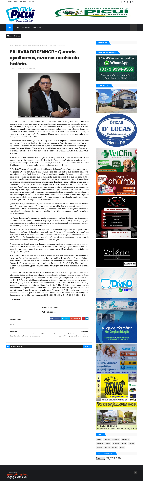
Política (107, 447)
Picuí (17, 27)
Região (114, 447)
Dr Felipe (26, 27)
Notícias (37, 27)
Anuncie (31, 2)
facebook (87, 346)
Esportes (100, 443)
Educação (125, 439)
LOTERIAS (116, 443)
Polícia (99, 447)
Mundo (124, 443)
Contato (23, 2)
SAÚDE (122, 447)
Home (12, 45)
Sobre (16, 2)
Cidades (107, 439)
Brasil (99, 439)
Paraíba (131, 443)
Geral (16, 45)
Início (10, 2)
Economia (116, 439)
